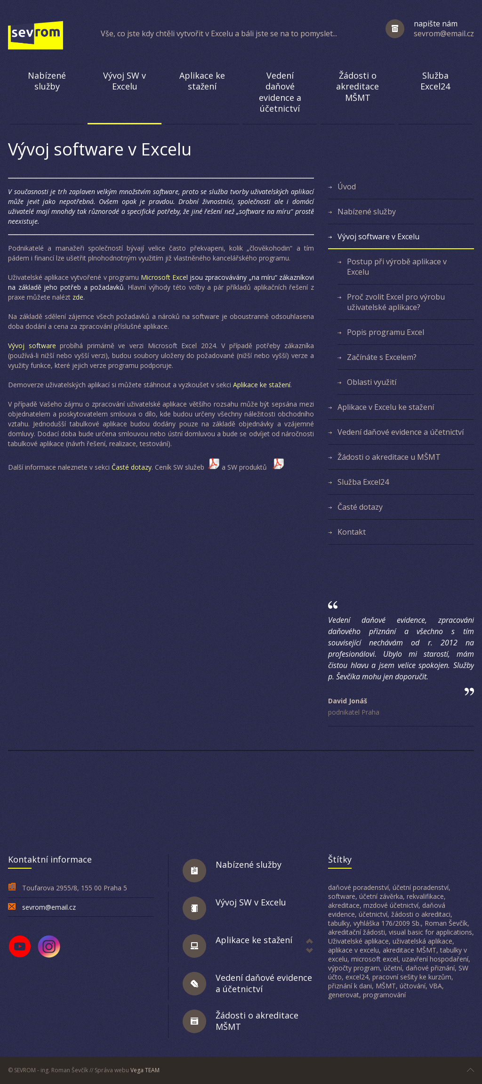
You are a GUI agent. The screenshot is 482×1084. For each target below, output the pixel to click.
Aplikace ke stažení (261, 384)
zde (77, 297)
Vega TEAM (145, 1070)
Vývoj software (34, 345)
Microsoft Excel (164, 277)
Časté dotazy (132, 467)
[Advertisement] (241, 799)
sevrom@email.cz (49, 907)
